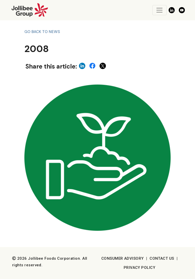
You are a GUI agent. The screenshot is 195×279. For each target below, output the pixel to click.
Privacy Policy (139, 267)
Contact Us (162, 258)
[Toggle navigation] (159, 10)
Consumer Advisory (122, 258)
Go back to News (42, 31)
